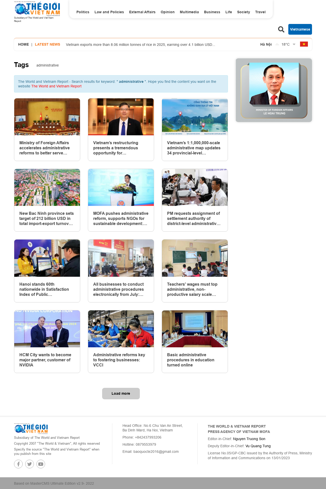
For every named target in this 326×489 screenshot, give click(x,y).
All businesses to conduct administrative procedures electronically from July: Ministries (118, 289)
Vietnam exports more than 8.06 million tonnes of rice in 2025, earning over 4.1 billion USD (140, 45)
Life (228, 12)
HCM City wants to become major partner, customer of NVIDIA (45, 359)
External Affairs (142, 12)
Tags (21, 65)
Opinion (168, 12)
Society (243, 12)
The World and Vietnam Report (56, 86)
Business (212, 12)
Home (23, 44)
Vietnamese (300, 29)
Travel (260, 12)
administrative (47, 65)
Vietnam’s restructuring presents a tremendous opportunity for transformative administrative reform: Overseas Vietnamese (115, 148)
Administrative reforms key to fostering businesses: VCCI (119, 359)
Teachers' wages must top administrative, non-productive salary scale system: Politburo (192, 289)
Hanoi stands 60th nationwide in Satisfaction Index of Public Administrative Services (44, 289)
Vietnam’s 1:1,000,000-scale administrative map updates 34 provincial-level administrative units (194, 148)
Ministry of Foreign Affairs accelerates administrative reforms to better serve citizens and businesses (44, 148)
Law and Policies (109, 12)
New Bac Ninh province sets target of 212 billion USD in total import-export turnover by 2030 (46, 218)
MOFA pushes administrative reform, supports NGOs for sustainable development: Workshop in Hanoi (120, 218)
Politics (82, 12)
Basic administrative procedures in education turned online (190, 359)
